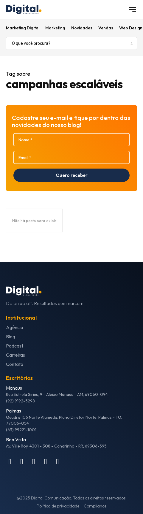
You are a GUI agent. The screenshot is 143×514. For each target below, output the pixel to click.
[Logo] (24, 9)
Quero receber (72, 175)
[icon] (9, 462)
